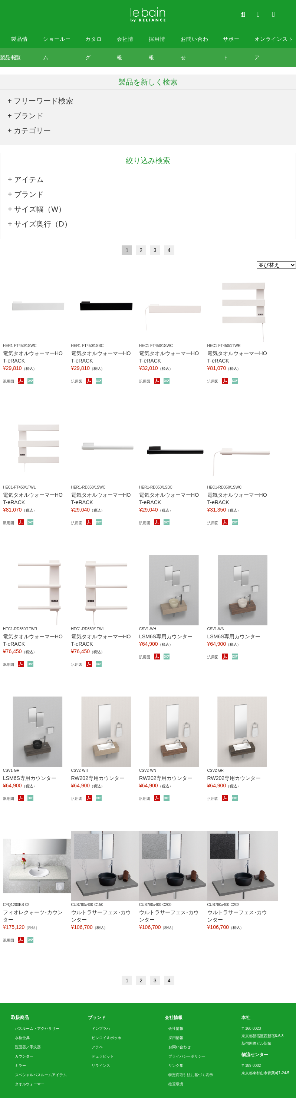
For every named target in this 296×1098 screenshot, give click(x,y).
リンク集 (175, 1066)
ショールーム (57, 42)
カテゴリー (32, 130)
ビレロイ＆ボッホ (106, 1038)
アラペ (97, 1047)
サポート (231, 42)
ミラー (20, 1066)
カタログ (93, 42)
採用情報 (157, 42)
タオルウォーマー (30, 1084)
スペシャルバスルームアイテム (41, 1075)
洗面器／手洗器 (28, 1047)
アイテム (29, 179)
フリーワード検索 (43, 101)
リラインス (101, 1066)
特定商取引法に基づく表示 (190, 1075)
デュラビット (103, 1056)
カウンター (24, 1056)
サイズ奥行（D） (42, 224)
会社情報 (125, 42)
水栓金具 (22, 1038)
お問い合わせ (194, 42)
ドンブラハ (101, 1028)
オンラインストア (273, 42)
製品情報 (19, 42)
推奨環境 (175, 1084)
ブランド (28, 116)
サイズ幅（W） (40, 209)
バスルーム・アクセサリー (37, 1028)
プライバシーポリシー (186, 1056)
